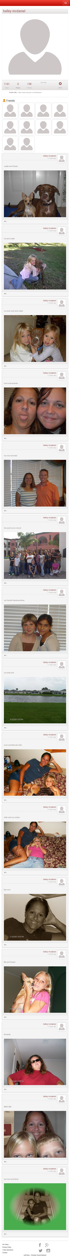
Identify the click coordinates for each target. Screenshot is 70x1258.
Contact (4, 1252)
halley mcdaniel (49, 156)
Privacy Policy (6, 1247)
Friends (9, 100)
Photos (18, 88)
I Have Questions (7, 1250)
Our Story (5, 1244)
